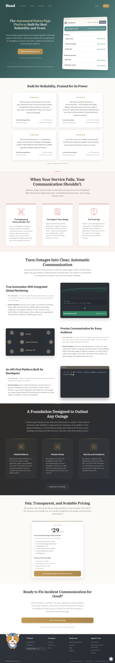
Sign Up (106, 6)
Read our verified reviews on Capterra (57, 163)
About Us (51, 642)
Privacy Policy (95, 650)
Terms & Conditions (76, 661)
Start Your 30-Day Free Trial (30, 51)
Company (41, 6)
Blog (70, 648)
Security (93, 653)
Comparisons (31, 642)
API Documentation (75, 642)
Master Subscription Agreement (97, 646)
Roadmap (30, 645)
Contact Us (51, 645)
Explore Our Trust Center (57, 487)
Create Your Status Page (58, 620)
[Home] (10, 6)
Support (71, 645)
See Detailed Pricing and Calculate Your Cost (57, 573)
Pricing (32, 6)
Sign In (97, 6)
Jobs (49, 648)
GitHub (71, 651)
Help (49, 6)
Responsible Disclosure (102, 661)
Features (22, 6)
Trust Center (95, 642)
